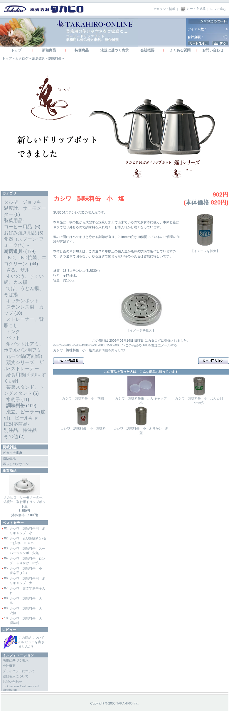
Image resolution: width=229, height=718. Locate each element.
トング (13, 331)
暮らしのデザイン (16, 464)
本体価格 (18, 515)
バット (13, 337)
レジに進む (218, 8)
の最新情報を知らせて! (89, 350)
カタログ (21, 58)
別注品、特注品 (20, 430)
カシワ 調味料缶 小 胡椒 (83, 398)
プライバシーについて (19, 671)
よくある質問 (180, 50)
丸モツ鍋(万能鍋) (24, 356)
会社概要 (147, 50)
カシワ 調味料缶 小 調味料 (83, 428)
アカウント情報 (164, 8)
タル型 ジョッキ (22, 201)
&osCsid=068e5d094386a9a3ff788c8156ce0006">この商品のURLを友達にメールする (115, 345)
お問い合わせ (212, 50)
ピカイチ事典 (12, 452)
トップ (16, 50)
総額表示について (15, 676)
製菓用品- (14, 220)
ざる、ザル (18, 269)
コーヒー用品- (18, 226)
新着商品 (49, 50)
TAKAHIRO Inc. (127, 703)
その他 (11, 436)
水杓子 (13, 399)
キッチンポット (22, 300)
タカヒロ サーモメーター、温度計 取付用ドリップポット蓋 (25, 502)
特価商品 (82, 50)
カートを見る (193, 8)
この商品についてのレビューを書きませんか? (31, 642)
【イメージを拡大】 (205, 249)
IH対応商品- (16, 424)
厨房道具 (38, 58)
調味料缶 (54, 58)
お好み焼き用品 (20, 232)
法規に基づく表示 (114, 50)
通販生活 (9, 458)
